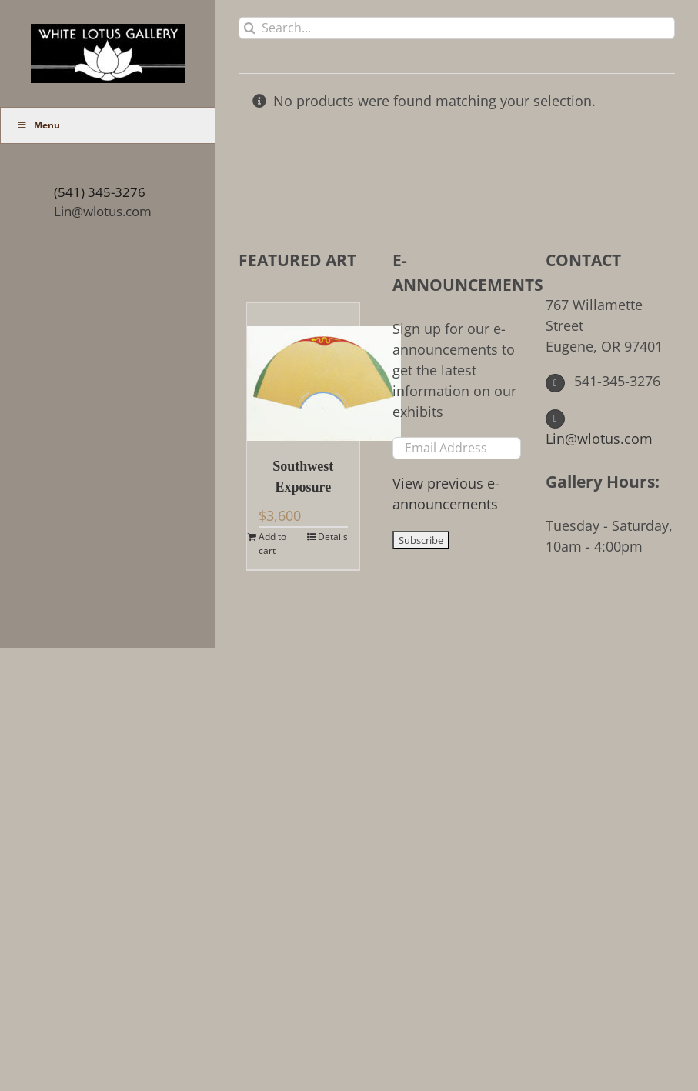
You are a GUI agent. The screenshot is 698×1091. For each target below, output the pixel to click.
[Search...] (457, 28)
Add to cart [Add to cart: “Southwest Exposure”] (272, 543)
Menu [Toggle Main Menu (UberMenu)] (38, 125)
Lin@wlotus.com (103, 211)
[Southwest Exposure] (303, 372)
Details (333, 536)
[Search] (250, 28)
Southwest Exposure (302, 477)
